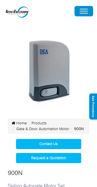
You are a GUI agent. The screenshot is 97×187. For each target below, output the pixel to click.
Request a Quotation (48, 158)
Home (19, 123)
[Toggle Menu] (84, 11)
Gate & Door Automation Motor (42, 129)
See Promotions (93, 106)
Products (39, 123)
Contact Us (48, 144)
